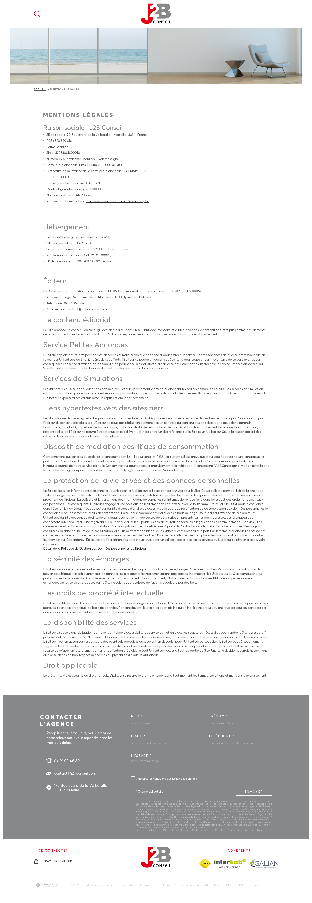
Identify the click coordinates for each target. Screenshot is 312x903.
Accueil (40, 89)
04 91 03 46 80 (67, 761)
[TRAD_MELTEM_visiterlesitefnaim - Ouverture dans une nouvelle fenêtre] (205, 863)
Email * (138, 736)
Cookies (253, 885)
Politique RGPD (237, 885)
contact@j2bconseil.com (75, 773)
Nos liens (220, 885)
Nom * (137, 716)
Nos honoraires (153, 885)
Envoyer (254, 791)
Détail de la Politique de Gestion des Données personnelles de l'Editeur (95, 548)
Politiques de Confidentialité (193, 830)
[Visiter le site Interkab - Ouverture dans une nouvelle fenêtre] (230, 863)
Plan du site (172, 885)
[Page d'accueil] (156, 14)
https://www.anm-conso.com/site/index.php (117, 201)
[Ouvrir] (37, 14)
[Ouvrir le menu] (274, 14)
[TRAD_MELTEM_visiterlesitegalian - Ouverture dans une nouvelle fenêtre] (263, 863)
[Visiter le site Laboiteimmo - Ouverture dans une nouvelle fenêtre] (47, 885)
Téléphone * (222, 736)
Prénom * (218, 716)
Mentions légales (191, 885)
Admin (208, 885)
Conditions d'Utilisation (227, 830)
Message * (141, 756)
